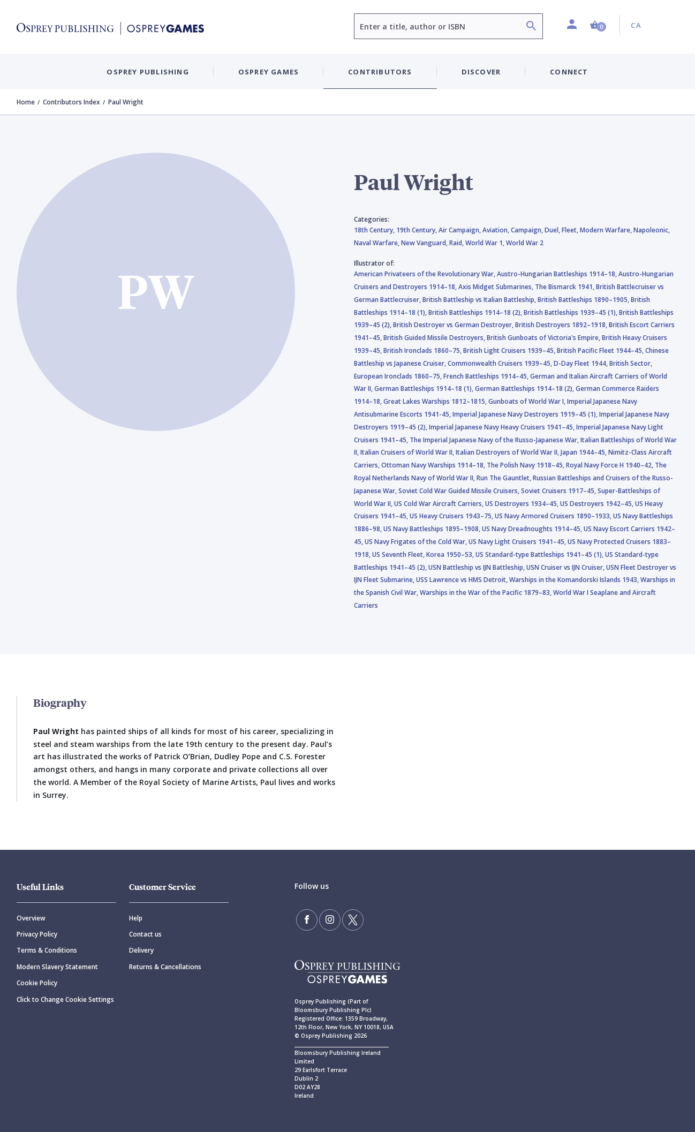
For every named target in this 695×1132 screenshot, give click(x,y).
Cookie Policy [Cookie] (37, 982)
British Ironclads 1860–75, (423, 350)
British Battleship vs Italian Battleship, (480, 299)
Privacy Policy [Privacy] (37, 934)
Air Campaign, (460, 230)
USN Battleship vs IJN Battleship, (477, 567)
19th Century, (417, 230)
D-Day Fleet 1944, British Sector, (603, 363)
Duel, (553, 230)
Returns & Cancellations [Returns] (165, 966)
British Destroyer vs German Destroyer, (454, 324)
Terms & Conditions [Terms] (47, 950)
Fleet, (571, 230)
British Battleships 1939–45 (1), (571, 312)
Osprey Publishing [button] (147, 72)
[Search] (531, 27)
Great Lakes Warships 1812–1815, (435, 401)
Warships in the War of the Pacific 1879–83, (486, 592)
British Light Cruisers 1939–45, (510, 350)
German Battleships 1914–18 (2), (525, 388)
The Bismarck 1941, (565, 286)
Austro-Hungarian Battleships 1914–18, (557, 273)
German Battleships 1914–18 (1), (424, 388)
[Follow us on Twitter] (353, 920)
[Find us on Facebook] (307, 920)
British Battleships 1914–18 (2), (476, 312)
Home (26, 102)
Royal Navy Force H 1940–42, (610, 465)
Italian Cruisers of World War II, (408, 452)
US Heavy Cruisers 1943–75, (452, 515)
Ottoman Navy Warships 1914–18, (434, 465)
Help (135, 918)
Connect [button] (569, 72)
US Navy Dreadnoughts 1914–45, (533, 528)
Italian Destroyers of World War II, (508, 452)
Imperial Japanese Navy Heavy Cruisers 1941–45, (502, 427)
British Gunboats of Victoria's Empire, (544, 337)
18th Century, (375, 230)
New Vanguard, (425, 242)
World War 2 (524, 242)
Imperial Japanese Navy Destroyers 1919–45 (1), (525, 414)
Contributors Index (71, 102)
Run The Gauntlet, (505, 477)
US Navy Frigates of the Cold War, (417, 541)
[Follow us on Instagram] (330, 920)
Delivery (141, 950)
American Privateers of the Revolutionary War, (425, 273)
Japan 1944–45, (584, 452)
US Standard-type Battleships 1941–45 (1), (540, 554)
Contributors (380, 72)
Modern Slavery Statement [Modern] (57, 966)
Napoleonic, (651, 230)
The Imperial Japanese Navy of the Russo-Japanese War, (495, 439)
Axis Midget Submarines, (496, 286)
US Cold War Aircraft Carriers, (439, 503)
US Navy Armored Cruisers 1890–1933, (554, 515)
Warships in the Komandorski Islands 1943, (574, 579)
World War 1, (485, 242)
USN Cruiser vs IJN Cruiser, (566, 567)
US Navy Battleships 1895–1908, (432, 528)
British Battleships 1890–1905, (584, 299)
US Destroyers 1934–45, (522, 503)
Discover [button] (481, 72)
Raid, (457, 242)
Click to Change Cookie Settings (65, 999)
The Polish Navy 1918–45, (526, 465)
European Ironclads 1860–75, (398, 376)
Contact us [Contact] (145, 934)
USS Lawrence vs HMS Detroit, (462, 579)
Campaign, (528, 230)
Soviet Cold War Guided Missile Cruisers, (459, 490)
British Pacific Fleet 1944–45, (601, 350)
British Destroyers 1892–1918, (562, 324)
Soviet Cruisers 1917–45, (559, 490)
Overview (31, 918)
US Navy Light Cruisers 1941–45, (518, 541)
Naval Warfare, (377, 242)
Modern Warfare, (606, 230)
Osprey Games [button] (268, 72)
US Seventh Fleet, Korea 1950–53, (423, 554)
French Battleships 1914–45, (486, 376)
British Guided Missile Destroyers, (435, 337)
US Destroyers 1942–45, (597, 503)
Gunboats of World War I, (527, 401)
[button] (598, 25)
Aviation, (496, 230)
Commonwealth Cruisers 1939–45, (501, 363)
